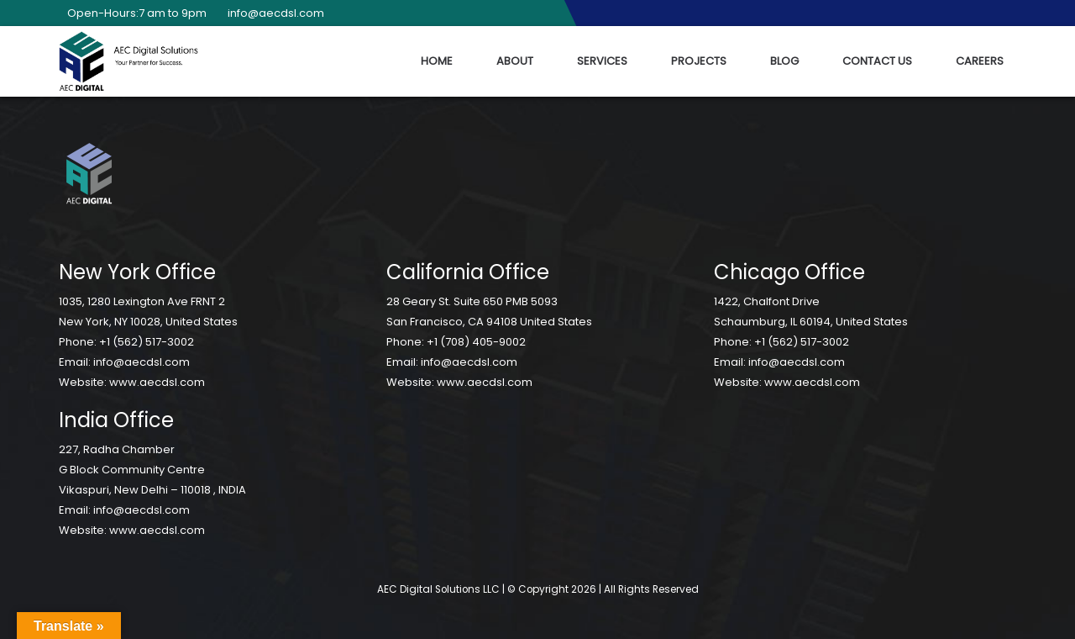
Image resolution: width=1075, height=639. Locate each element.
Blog (784, 61)
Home (437, 61)
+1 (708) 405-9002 (476, 342)
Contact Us (877, 61)
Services (602, 61)
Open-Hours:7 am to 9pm (133, 13)
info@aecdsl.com (271, 13)
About (514, 61)
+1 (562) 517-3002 (146, 342)
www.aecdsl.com (157, 382)
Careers (980, 61)
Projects (698, 61)
